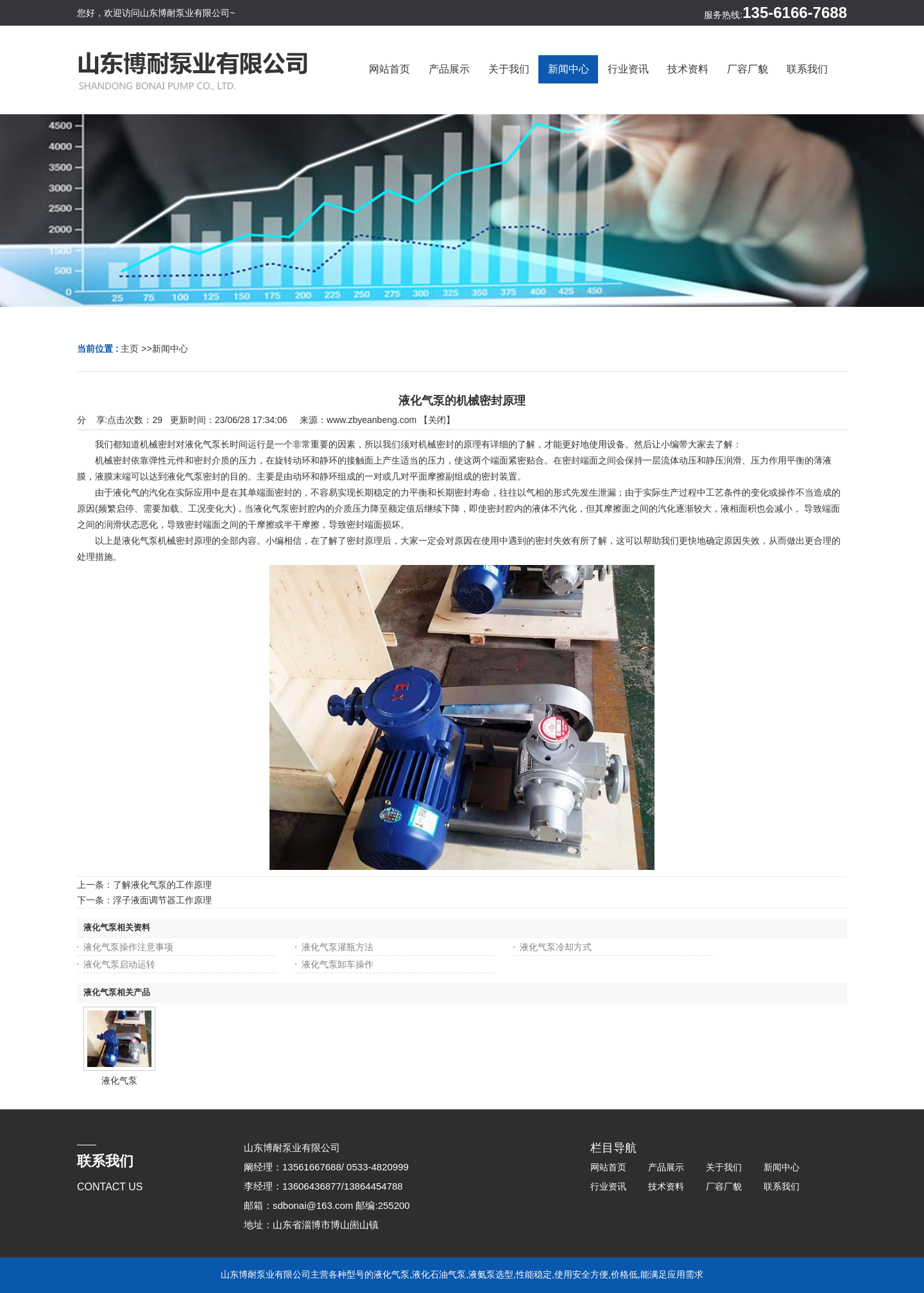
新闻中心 (170, 348)
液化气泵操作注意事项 (128, 947)
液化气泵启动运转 (119, 964)
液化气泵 (119, 1080)
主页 (130, 348)
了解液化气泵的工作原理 (162, 885)
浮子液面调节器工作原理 (162, 900)
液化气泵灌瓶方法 (337, 947)
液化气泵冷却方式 (556, 947)
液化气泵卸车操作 (337, 964)
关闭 (437, 420)
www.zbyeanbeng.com (371, 420)
